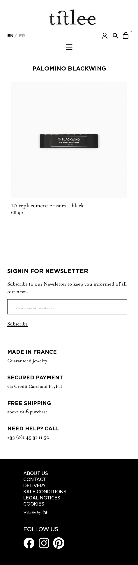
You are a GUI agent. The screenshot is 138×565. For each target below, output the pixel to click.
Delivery (34, 485)
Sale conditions (44, 492)
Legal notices (41, 498)
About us (35, 473)
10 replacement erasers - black (47, 204)
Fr (21, 35)
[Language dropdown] (10, 35)
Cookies (33, 504)
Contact (34, 479)
